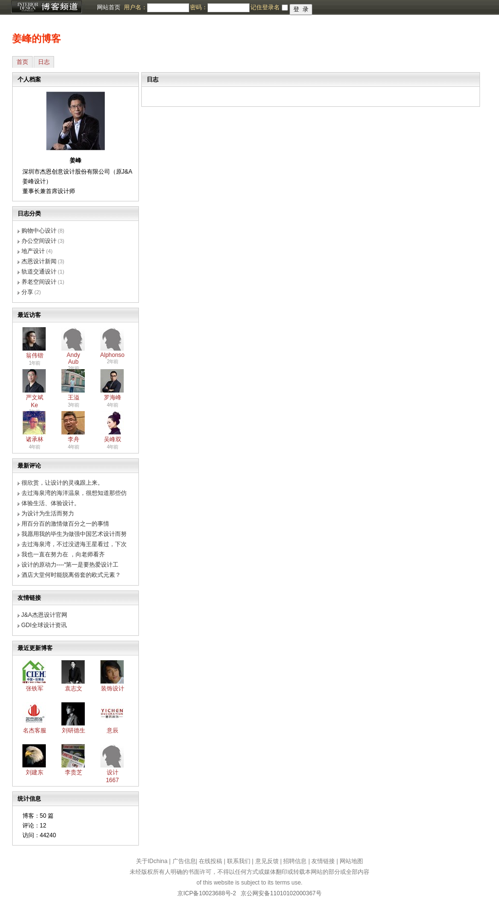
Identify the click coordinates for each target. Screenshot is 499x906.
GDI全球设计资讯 (44, 625)
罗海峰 (112, 397)
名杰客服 (34, 730)
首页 (22, 62)
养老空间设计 (39, 281)
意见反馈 (267, 861)
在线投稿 (210, 861)
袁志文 (73, 688)
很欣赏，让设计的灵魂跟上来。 (62, 482)
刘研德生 (73, 730)
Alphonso (112, 355)
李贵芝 (73, 772)
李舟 (73, 439)
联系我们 (238, 861)
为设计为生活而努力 (47, 513)
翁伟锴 (34, 355)
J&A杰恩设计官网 (44, 614)
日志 (44, 62)
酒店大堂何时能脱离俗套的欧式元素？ (71, 574)
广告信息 (184, 861)
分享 (27, 292)
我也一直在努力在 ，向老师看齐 (63, 554)
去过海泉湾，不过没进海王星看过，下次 (74, 544)
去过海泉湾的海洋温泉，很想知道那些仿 (74, 493)
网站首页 (108, 7)
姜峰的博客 (36, 38)
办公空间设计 (39, 240)
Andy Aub (73, 358)
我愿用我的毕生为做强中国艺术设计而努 (74, 534)
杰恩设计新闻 (39, 261)
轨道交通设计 (39, 271)
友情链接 (323, 861)
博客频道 (46, 7)
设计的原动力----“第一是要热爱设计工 (70, 564)
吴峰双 (112, 439)
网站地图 (351, 861)
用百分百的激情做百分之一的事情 (65, 523)
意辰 (112, 730)
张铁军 (34, 688)
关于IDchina (152, 861)
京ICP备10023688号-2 (206, 893)
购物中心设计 (39, 230)
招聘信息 (295, 861)
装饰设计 (112, 688)
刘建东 (34, 772)
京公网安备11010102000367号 (281, 893)
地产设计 (33, 251)
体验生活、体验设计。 (50, 503)
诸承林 (34, 439)
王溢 (73, 397)
